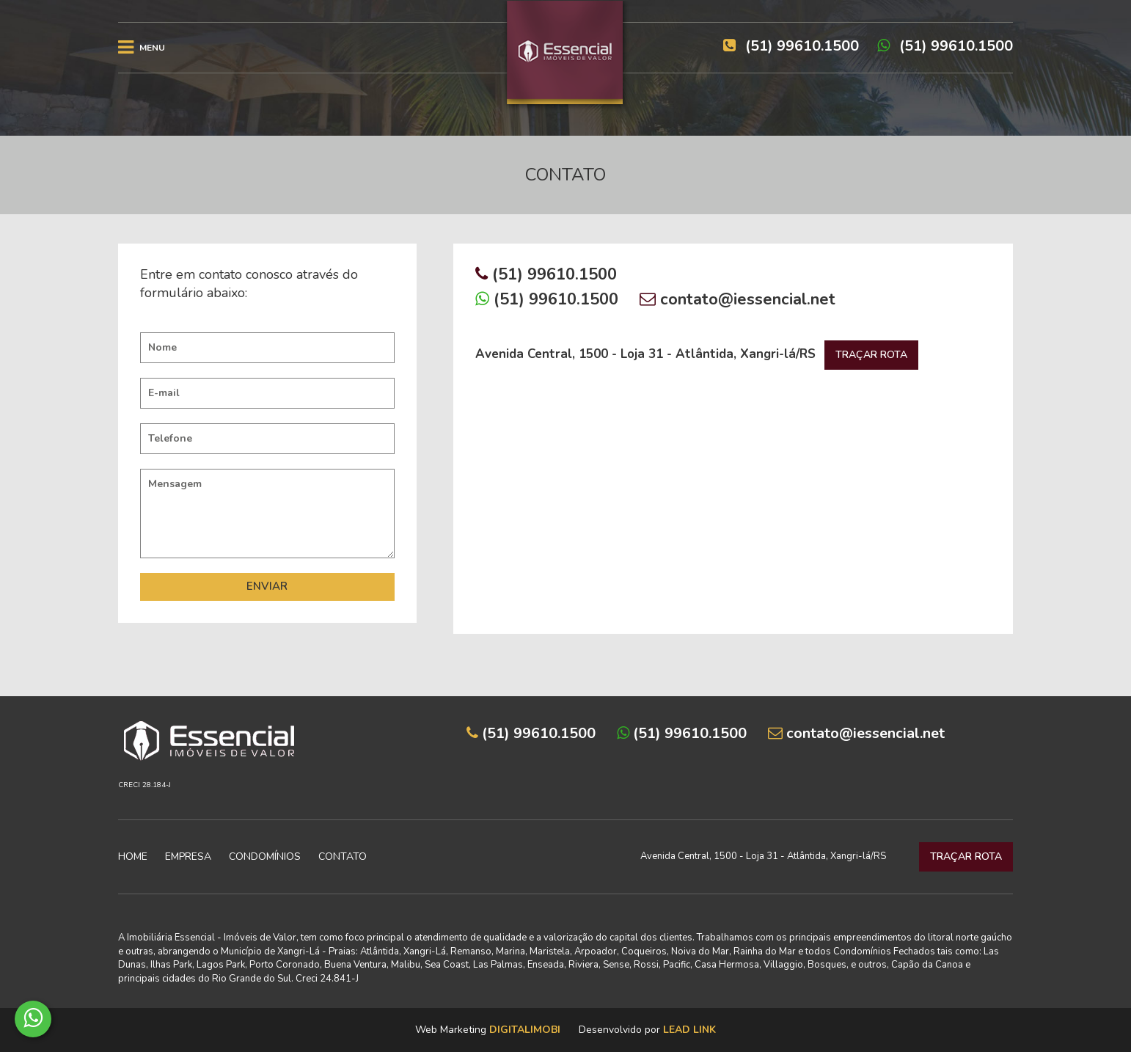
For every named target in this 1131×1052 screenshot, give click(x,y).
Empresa (188, 856)
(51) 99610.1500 (945, 46)
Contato (342, 856)
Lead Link (689, 1030)
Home (132, 856)
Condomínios (265, 856)
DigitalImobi (524, 1030)
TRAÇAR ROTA (871, 355)
